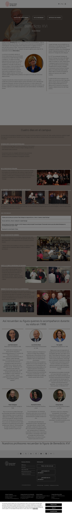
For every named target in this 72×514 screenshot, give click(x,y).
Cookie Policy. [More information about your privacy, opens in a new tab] (35, 508)
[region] (36, 508)
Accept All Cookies (53, 511)
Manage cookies (54, 504)
